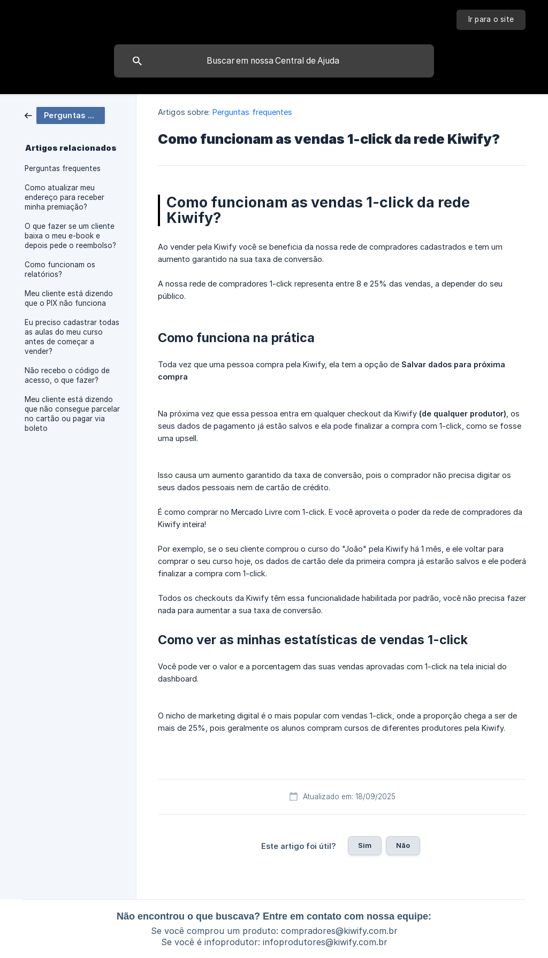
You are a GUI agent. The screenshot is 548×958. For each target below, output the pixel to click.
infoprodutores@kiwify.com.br (325, 942)
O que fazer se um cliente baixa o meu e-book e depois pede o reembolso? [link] (70, 236)
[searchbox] (274, 61)
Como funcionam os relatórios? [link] (60, 269)
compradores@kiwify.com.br (339, 930)
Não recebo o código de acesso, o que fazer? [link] (67, 375)
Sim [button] (364, 845)
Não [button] (403, 845)
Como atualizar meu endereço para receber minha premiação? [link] (64, 197)
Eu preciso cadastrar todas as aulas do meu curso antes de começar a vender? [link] (72, 337)
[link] (65, 115)
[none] (491, 20)
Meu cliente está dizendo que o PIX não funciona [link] (69, 298)
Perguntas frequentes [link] (63, 168)
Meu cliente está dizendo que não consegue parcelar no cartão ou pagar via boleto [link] (72, 413)
